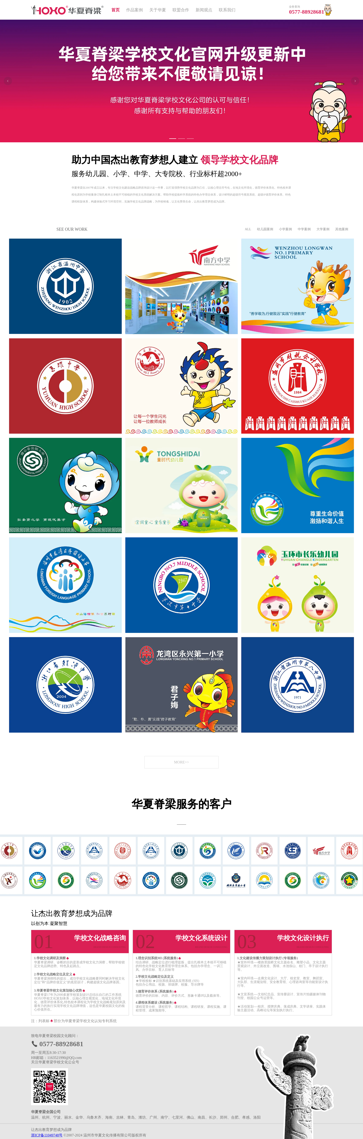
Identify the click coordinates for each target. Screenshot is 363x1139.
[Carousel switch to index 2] (181, 138)
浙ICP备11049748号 (47, 1135)
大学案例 (322, 229)
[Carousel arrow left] (8, 81)
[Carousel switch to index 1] (172, 138)
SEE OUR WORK (72, 229)
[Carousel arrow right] (355, 81)
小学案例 (285, 229)
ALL (248, 229)
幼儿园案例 (265, 229)
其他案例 (341, 229)
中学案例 (304, 229)
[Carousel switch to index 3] (190, 138)
